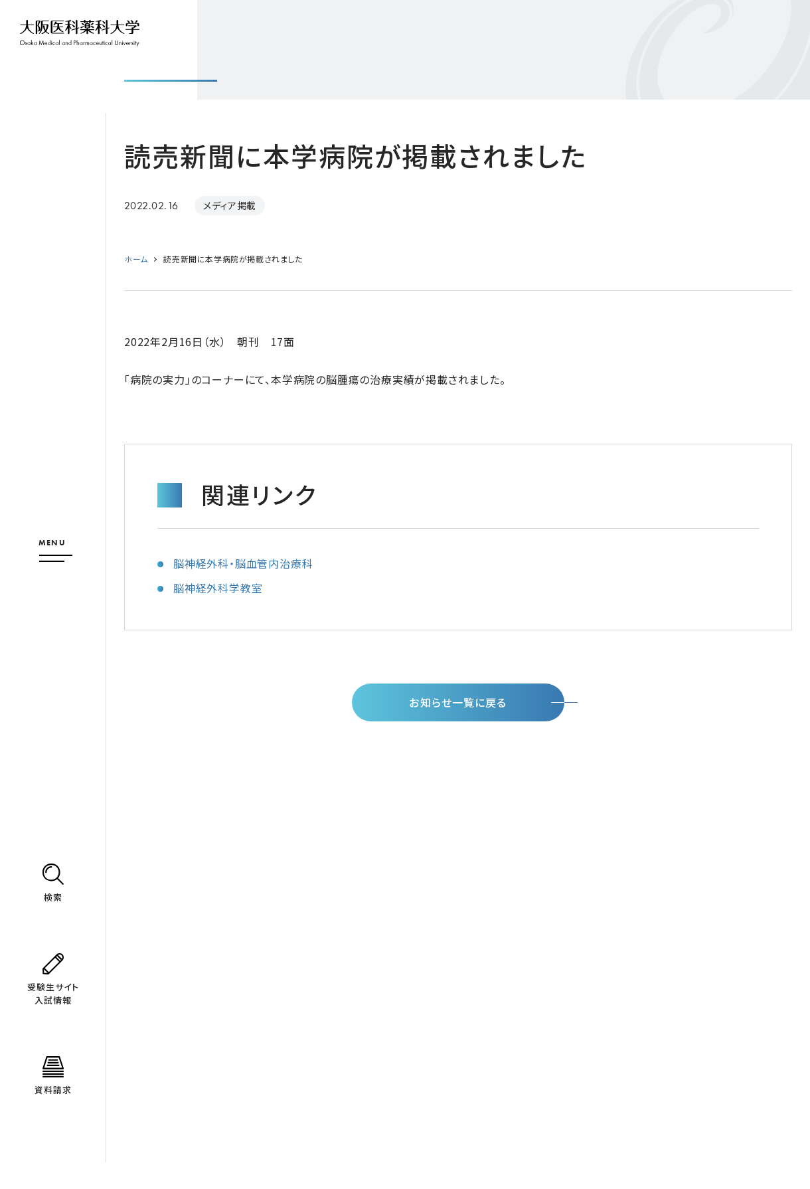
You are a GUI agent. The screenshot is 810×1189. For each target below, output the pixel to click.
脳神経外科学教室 (217, 588)
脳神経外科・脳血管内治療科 (243, 563)
